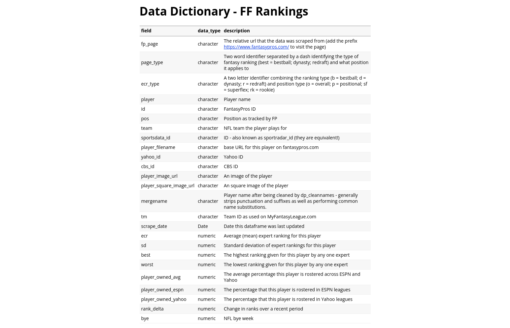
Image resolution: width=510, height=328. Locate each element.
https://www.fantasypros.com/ (256, 47)
